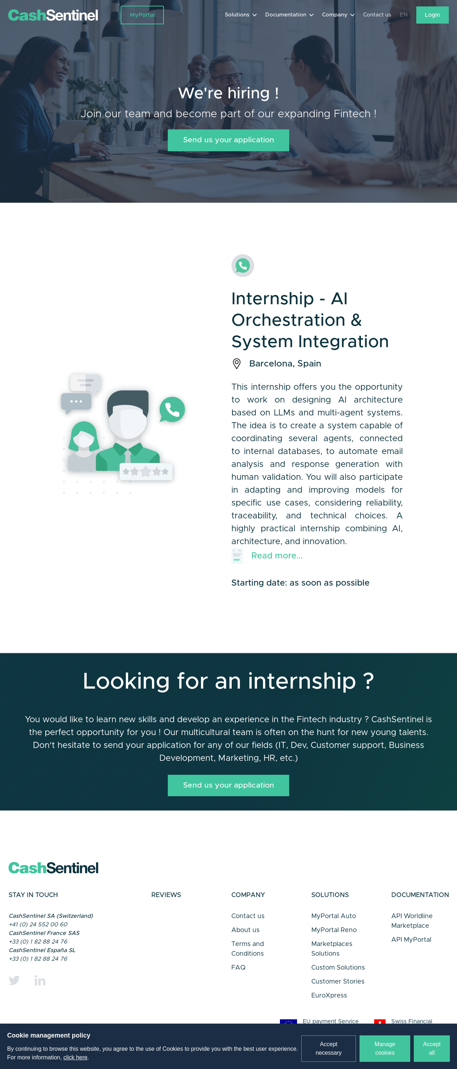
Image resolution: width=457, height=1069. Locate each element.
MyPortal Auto (333, 924)
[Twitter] (14, 988)
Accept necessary (329, 1048)
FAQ (238, 976)
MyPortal (142, 16)
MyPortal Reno (334, 938)
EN (403, 16)
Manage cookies (385, 1048)
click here (75, 1057)
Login (432, 16)
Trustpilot (180, 938)
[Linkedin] (40, 988)
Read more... (267, 560)
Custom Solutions (338, 976)
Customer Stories (338, 990)
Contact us (376, 16)
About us (245, 938)
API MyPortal (411, 948)
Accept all (432, 1048)
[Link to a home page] (65, 15)
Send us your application (228, 143)
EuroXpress (329, 1004)
